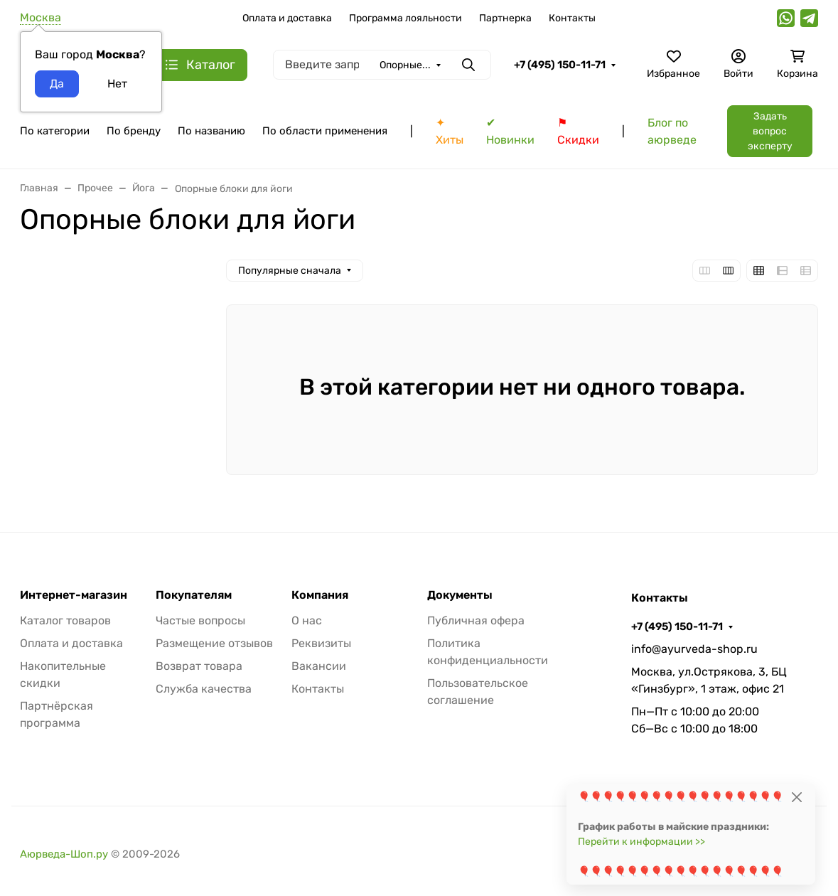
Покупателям (194, 595)
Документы (460, 595)
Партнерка (505, 18)
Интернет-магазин (73, 595)
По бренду (134, 130)
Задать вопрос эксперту (770, 131)
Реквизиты (321, 643)
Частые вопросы (200, 620)
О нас (306, 620)
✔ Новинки (510, 131)
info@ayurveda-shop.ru (694, 649)
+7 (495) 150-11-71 (560, 64)
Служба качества (204, 688)
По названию (211, 130)
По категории (55, 130)
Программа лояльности (405, 18)
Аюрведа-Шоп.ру (64, 854)
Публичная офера (476, 620)
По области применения (324, 130)
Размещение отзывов (214, 643)
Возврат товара (199, 666)
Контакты (572, 18)
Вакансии (318, 666)
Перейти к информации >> (641, 842)
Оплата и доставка (287, 18)
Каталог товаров (65, 620)
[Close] (796, 796)
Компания (319, 595)
